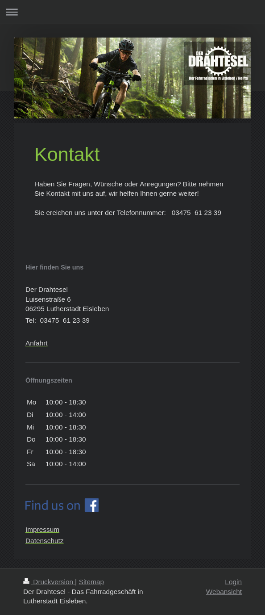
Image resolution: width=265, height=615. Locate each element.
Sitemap (91, 582)
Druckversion (49, 582)
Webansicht (224, 591)
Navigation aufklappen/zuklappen (132, 11)
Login (233, 582)
